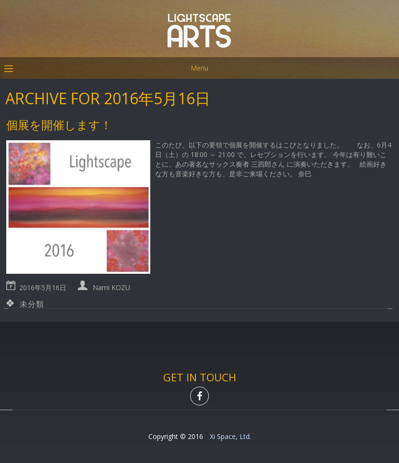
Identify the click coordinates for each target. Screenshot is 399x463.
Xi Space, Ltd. (230, 436)
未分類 (32, 304)
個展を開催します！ (59, 125)
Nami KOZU (111, 287)
